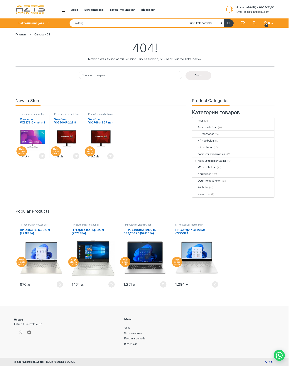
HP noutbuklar (203, 140)
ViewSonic (201, 194)
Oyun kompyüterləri (206, 180)
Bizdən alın (148, 9)
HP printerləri (202, 147)
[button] (279, 355)
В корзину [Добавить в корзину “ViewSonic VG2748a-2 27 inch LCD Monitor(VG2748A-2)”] (110, 156)
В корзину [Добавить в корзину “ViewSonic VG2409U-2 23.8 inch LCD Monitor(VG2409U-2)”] (76, 156)
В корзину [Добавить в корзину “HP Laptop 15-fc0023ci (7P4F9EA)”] (60, 284)
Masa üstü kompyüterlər (209, 160)
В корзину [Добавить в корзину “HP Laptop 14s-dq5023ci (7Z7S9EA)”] (111, 284)
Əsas (74, 9)
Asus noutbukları (204, 127)
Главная (21, 34)
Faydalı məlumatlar (122, 9)
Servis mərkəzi (93, 9)
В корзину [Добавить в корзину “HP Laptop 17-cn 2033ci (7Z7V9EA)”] (215, 284)
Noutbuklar (201, 174)
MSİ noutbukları (204, 167)
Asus (197, 120)
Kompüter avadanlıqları (32, 114)
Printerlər (200, 187)
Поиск (198, 75)
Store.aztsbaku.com (30, 361)
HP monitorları (203, 133)
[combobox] (128, 23)
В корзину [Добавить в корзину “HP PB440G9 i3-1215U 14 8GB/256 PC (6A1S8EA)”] (163, 284)
